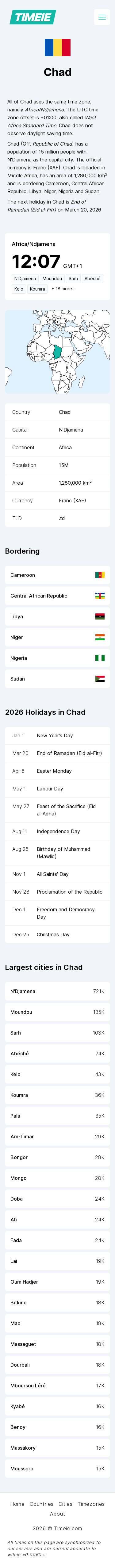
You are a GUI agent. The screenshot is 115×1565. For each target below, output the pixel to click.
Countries (42, 1504)
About (57, 1514)
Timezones (91, 1504)
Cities (66, 1504)
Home (17, 1504)
